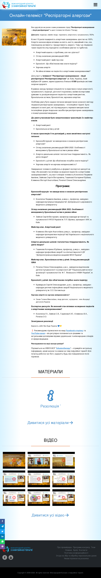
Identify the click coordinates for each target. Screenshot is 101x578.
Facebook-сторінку (74, 330)
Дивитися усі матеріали (50, 422)
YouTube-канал (38, 333)
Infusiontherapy (63, 348)
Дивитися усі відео (50, 515)
